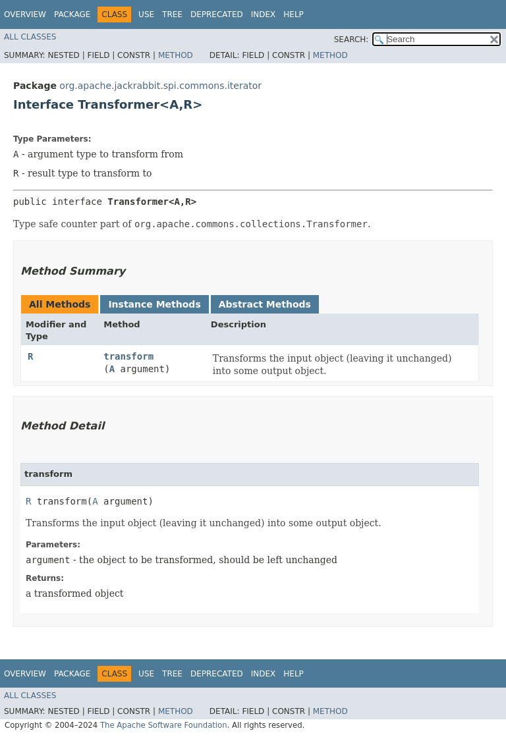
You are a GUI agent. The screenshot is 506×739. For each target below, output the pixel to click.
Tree (172, 14)
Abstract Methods (265, 304)
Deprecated (216, 14)
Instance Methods (154, 304)
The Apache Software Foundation (163, 725)
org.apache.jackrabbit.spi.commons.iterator (160, 85)
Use (146, 14)
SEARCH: (351, 39)
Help (293, 14)
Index (263, 14)
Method (175, 55)
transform (128, 356)
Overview (25, 14)
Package (72, 14)
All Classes (30, 36)
